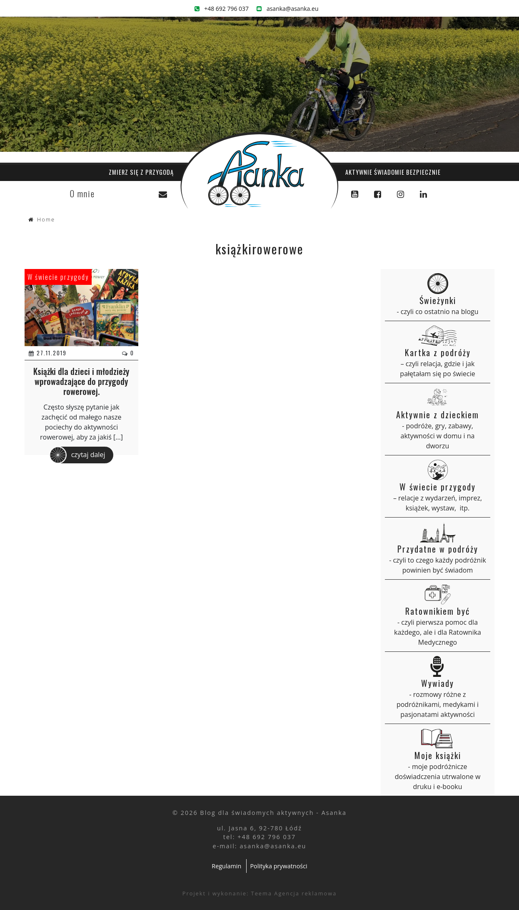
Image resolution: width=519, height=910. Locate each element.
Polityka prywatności (278, 866)
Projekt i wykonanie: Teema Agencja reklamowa (259, 893)
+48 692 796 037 (222, 9)
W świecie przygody (58, 277)
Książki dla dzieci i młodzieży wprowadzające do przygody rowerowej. (81, 381)
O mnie (82, 193)
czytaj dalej (77, 455)
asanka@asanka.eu (287, 9)
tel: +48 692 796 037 (259, 837)
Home (46, 219)
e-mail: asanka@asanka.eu (260, 846)
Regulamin (226, 866)
